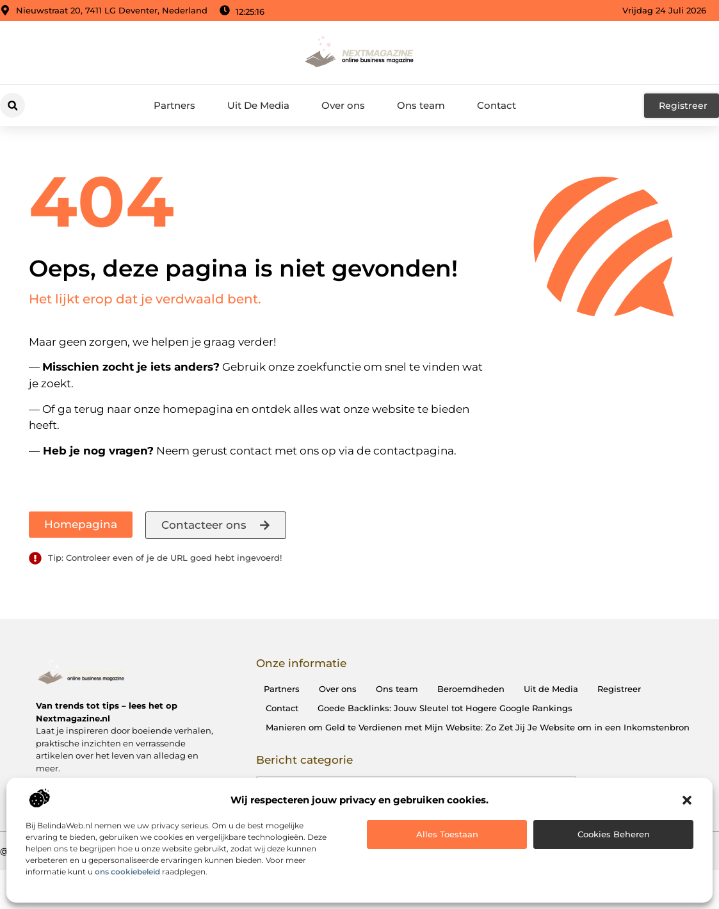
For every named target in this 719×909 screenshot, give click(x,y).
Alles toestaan (447, 834)
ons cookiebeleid (127, 871)
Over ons (343, 105)
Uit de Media (551, 689)
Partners (174, 105)
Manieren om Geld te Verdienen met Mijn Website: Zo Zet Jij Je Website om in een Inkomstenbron (478, 727)
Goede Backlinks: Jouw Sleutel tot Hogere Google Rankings (445, 708)
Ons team (421, 105)
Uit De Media (258, 105)
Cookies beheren (614, 834)
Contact (496, 105)
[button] (687, 800)
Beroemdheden (471, 689)
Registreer (619, 689)
